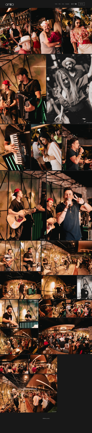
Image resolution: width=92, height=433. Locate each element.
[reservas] (81, 3)
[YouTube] (75, 4)
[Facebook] (74, 4)
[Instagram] (72, 4)
